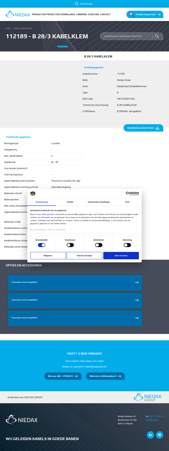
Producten (39, 14)
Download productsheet (140, 127)
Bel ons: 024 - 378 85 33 (60, 377)
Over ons (93, 14)
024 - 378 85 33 (156, 417)
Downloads (67, 14)
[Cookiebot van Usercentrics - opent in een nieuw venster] (128, 194)
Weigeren (48, 255)
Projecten (53, 14)
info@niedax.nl (151, 421)
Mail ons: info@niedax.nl (103, 377)
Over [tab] (127, 202)
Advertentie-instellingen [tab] (99, 202)
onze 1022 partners (45, 214)
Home (8, 29)
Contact (105, 14)
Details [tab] (70, 202)
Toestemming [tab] (41, 202)
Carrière (81, 14)
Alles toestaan (121, 255)
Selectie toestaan (84, 255)
